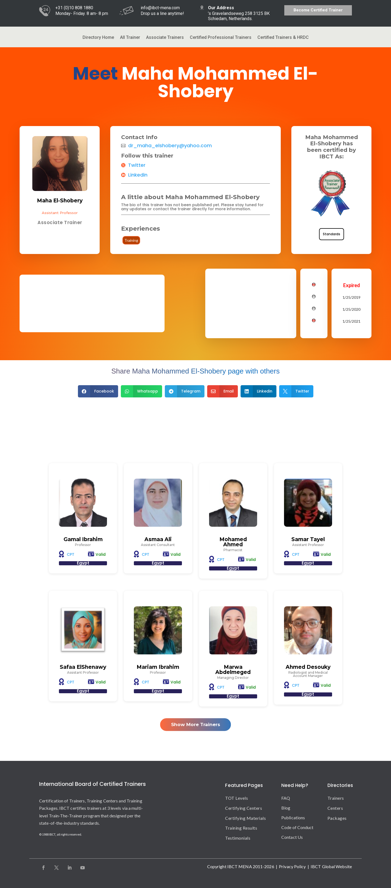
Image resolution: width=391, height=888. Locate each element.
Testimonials (237, 837)
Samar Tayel (308, 539)
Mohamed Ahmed (233, 542)
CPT (70, 554)
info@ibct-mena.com (160, 7)
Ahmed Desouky (308, 667)
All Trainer (130, 38)
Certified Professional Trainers (220, 38)
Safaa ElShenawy (83, 667)
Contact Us (292, 837)
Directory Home (98, 38)
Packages (337, 818)
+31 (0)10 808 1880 (74, 7)
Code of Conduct (297, 827)
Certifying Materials (245, 818)
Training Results (241, 827)
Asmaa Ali (158, 539)
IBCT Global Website (331, 866)
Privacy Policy (292, 866)
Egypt (83, 563)
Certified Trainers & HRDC (283, 38)
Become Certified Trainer (318, 10)
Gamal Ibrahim (83, 539)
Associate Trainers (165, 38)
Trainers (335, 798)
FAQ (285, 798)
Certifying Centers (243, 808)
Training (131, 240)
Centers (335, 808)
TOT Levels (236, 798)
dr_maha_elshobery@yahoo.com (170, 145)
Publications (293, 817)
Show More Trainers (195, 724)
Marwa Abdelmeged (233, 669)
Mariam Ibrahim (158, 667)
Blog (285, 807)
